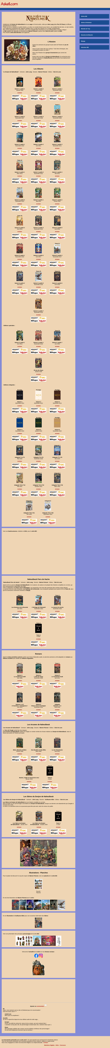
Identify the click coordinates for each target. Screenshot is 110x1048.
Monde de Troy (85, 28)
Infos (57, 1045)
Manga (83, 41)
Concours (63, 1045)
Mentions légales (49, 1045)
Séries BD (84, 16)
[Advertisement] (38, 991)
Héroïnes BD (85, 47)
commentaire (40, 1006)
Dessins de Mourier (87, 35)
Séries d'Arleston (86, 22)
